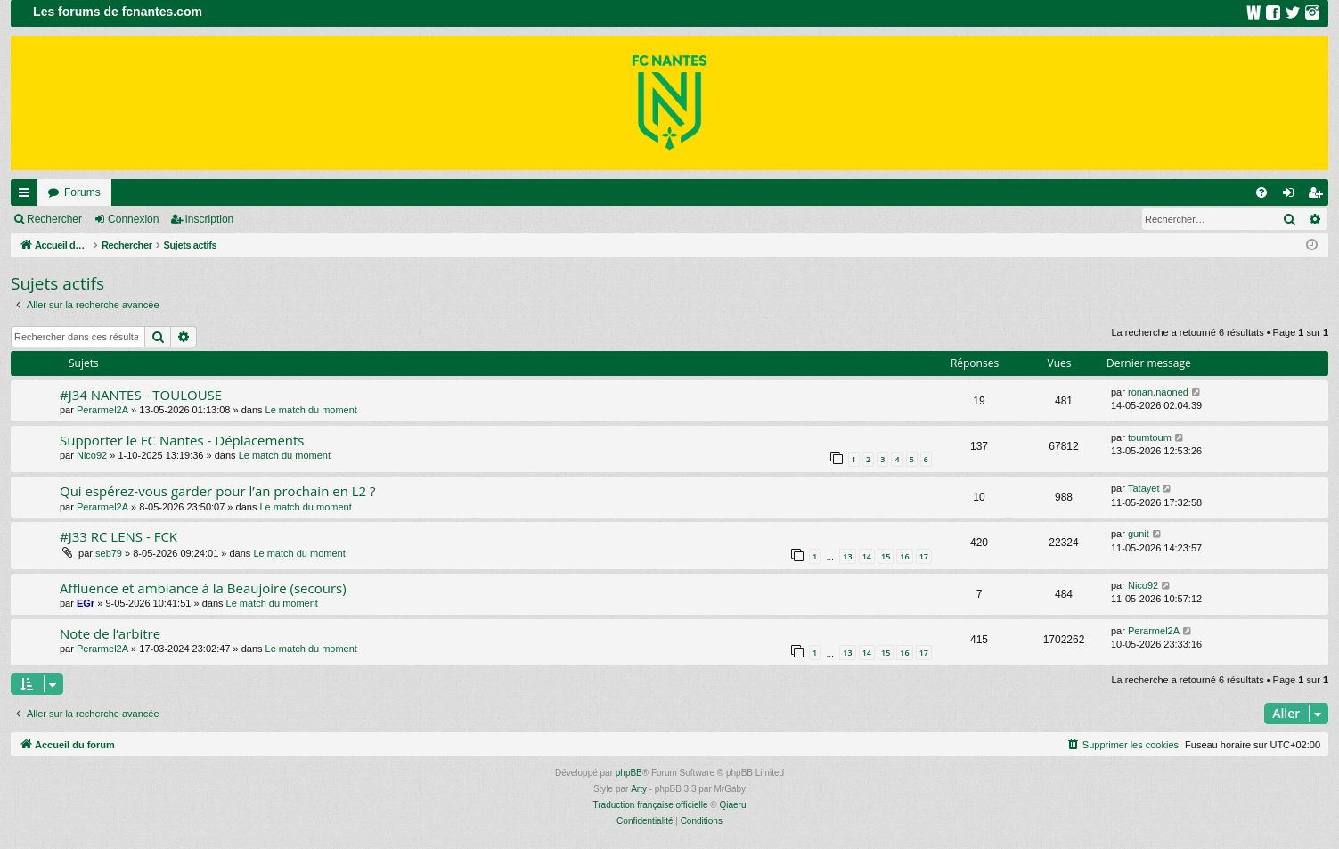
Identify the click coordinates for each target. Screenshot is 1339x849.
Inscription (209, 219)
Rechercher (54, 219)
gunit (1138, 533)
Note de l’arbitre (110, 633)
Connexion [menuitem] (1292, 196)
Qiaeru (732, 805)
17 (923, 556)
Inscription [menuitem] (1319, 196)
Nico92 (92, 455)
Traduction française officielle (650, 805)
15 (885, 556)
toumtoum (1150, 437)
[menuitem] (1261, 192)
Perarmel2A (102, 409)
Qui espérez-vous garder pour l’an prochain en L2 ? (218, 491)
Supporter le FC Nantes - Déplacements (182, 440)
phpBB (629, 773)
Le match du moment (311, 409)
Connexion (133, 219)
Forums (82, 192)
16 (904, 556)
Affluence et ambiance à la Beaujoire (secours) (203, 588)
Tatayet (1143, 488)
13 (847, 556)
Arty (639, 789)
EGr (85, 603)
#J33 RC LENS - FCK (118, 536)
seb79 (108, 553)
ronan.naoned (1158, 392)
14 (866, 556)
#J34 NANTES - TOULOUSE (141, 395)
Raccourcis (27, 196)
